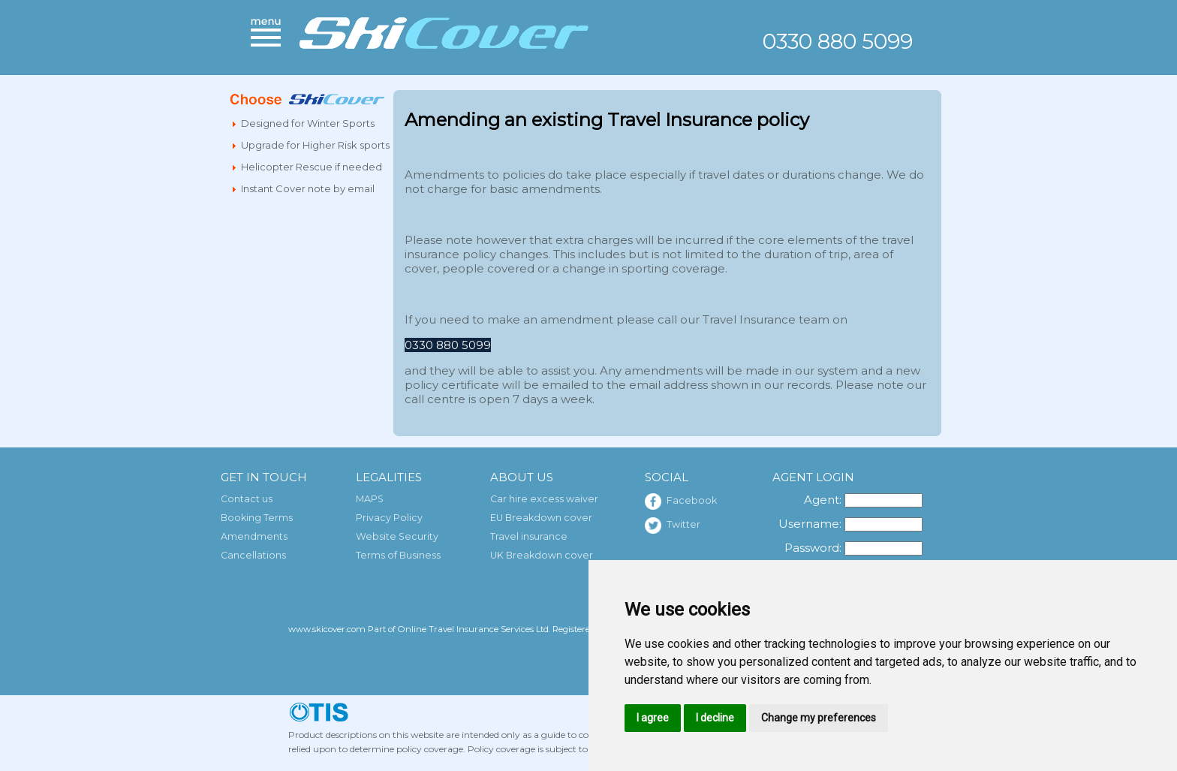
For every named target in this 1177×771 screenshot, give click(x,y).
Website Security (397, 536)
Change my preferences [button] (818, 718)
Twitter (672, 525)
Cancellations (253, 555)
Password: (812, 548)
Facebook (681, 501)
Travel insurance (528, 536)
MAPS (370, 498)
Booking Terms (257, 517)
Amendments (254, 536)
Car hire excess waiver (544, 498)
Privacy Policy (389, 517)
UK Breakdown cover (541, 555)
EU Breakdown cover (541, 517)
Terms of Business (398, 555)
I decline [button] (715, 718)
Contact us (246, 498)
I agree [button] (653, 718)
